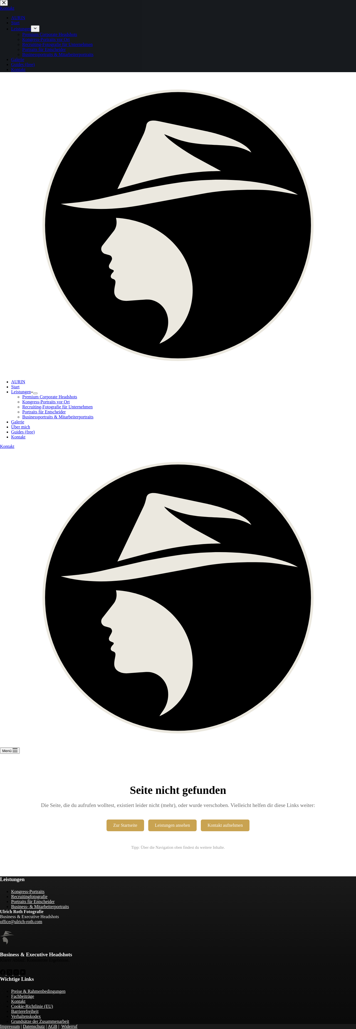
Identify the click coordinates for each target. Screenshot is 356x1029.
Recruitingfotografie (29, 896)
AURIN (18, 381)
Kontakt (18, 437)
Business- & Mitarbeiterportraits (40, 906)
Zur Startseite (125, 825)
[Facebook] (3, 973)
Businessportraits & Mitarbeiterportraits (57, 416)
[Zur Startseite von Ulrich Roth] (7, 938)
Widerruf (69, 1026)
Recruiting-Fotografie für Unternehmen (57, 406)
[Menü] (10, 750)
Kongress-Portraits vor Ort (46, 401)
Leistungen (22, 391)
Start (15, 386)
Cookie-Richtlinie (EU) (32, 1006)
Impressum (10, 1026)
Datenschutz (34, 1026)
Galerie (17, 422)
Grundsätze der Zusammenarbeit (40, 1021)
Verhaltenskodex (26, 1016)
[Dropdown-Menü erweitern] (35, 393)
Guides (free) (23, 432)
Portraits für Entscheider (44, 411)
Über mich (20, 427)
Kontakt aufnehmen (225, 825)
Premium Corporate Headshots (49, 396)
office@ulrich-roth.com (21, 921)
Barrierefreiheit (25, 1011)
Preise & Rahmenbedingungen (38, 991)
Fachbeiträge (22, 996)
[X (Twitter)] (10, 973)
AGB (52, 1026)
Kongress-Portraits (27, 891)
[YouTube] (23, 973)
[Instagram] (16, 973)
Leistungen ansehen (172, 825)
